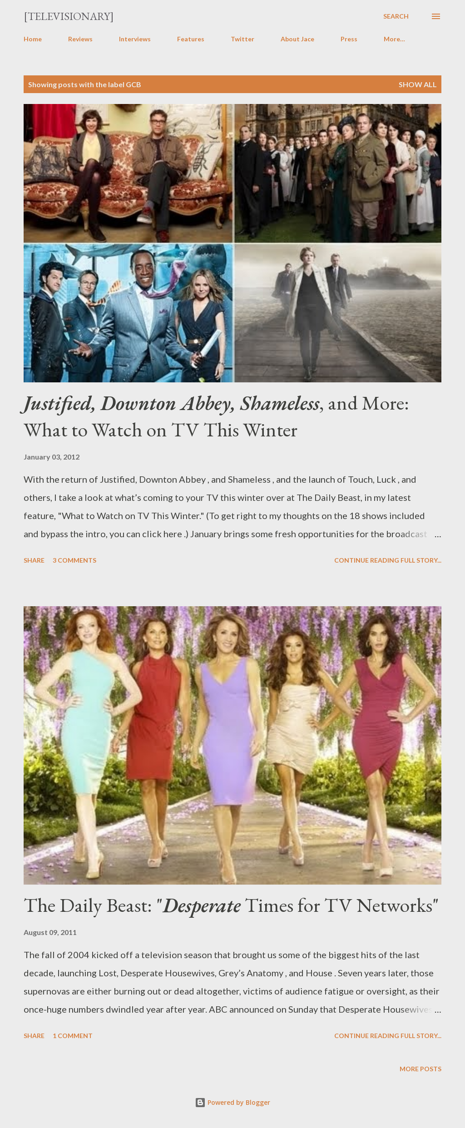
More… (394, 39)
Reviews (80, 39)
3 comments (74, 560)
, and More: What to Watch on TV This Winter (216, 416)
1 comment (73, 1035)
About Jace (297, 39)
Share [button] (34, 560)
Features (190, 39)
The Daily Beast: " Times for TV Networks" (231, 905)
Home (33, 39)
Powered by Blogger (232, 1102)
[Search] (396, 16)
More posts (420, 1069)
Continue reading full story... (387, 560)
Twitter (242, 39)
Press (349, 39)
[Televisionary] (69, 16)
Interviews (135, 39)
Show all (418, 84)
